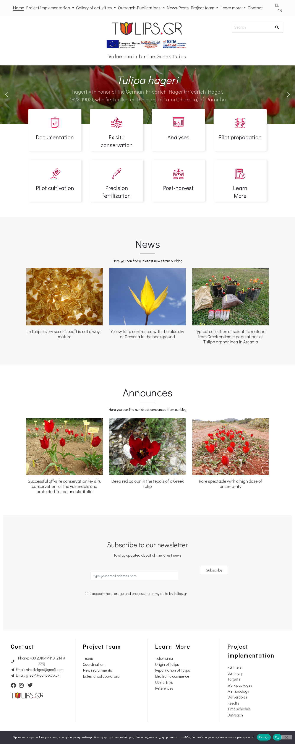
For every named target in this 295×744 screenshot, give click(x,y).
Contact (255, 7)
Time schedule (239, 709)
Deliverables (237, 697)
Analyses (178, 137)
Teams (88, 658)
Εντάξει (264, 737)
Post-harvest (178, 188)
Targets (233, 679)
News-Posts (178, 7)
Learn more (233, 7)
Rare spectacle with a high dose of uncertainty (230, 483)
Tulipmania (164, 658)
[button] (6, 94)
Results (233, 703)
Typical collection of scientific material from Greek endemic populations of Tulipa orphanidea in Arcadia (230, 336)
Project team (204, 7)
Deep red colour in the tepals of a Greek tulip (147, 483)
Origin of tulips (167, 664)
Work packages (239, 685)
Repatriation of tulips (172, 670)
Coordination (93, 664)
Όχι (277, 737)
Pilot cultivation (55, 188)
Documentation (55, 137)
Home (18, 7)
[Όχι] (286, 737)
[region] (147, 94)
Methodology (238, 691)
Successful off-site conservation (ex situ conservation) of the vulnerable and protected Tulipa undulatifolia (64, 486)
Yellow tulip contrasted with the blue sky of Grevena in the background (147, 333)
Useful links (164, 682)
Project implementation (50, 7)
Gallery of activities (96, 7)
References (164, 688)
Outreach (235, 715)
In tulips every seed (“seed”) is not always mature (64, 333)
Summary (235, 673)
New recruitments (97, 670)
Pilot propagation (240, 137)
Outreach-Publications (141, 7)
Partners (234, 667)
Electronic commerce (172, 676)
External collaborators (101, 676)
